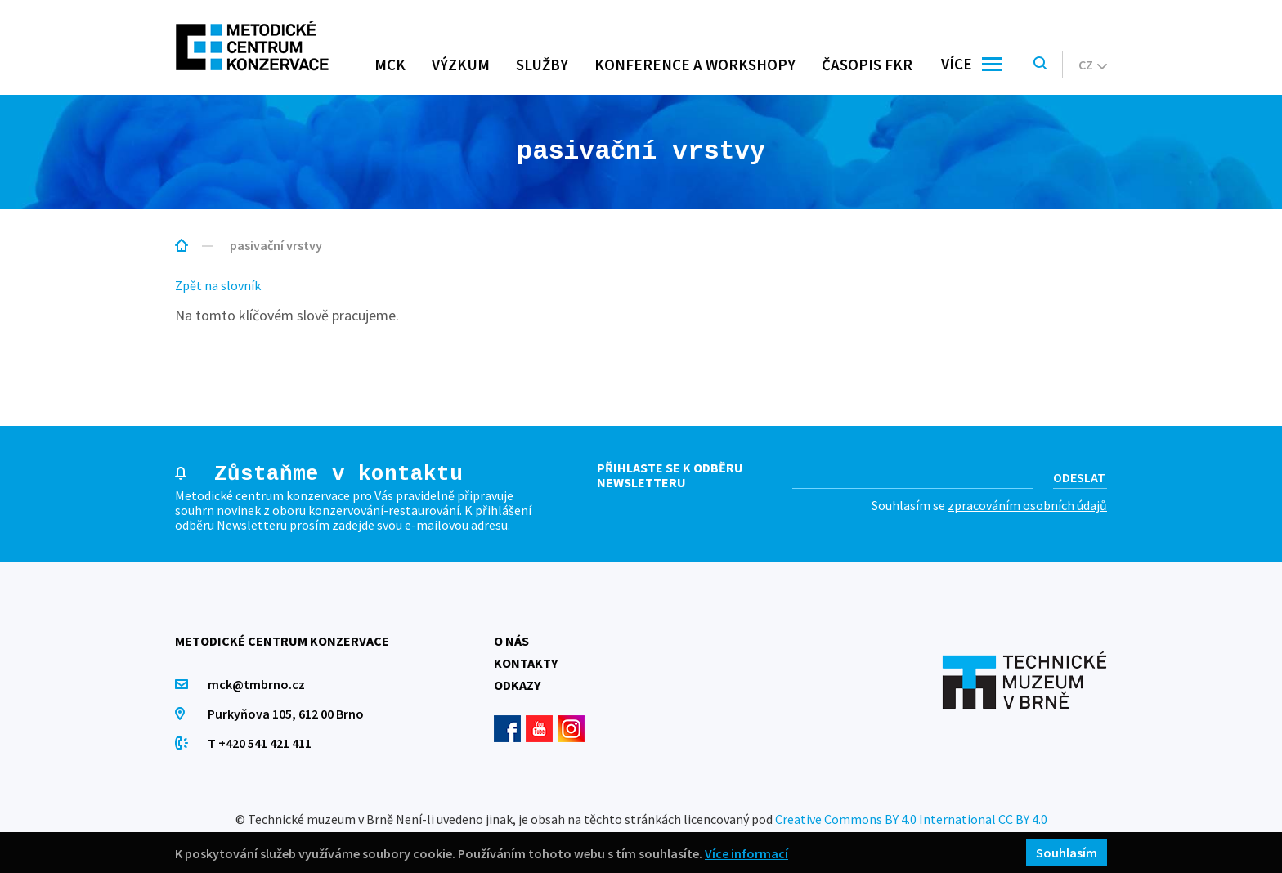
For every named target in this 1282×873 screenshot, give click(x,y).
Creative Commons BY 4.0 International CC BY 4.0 (911, 819)
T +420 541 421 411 (260, 743)
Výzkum (461, 64)
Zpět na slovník (218, 285)
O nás (511, 641)
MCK (390, 64)
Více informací (746, 853)
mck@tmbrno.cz (256, 684)
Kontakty (526, 663)
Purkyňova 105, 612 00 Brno (286, 713)
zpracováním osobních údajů (1027, 505)
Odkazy (517, 685)
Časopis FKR (867, 64)
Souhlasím (1066, 852)
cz (1092, 64)
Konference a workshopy (695, 64)
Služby (542, 64)
